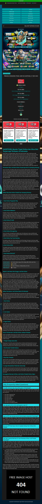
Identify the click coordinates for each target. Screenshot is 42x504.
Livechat (34, 3)
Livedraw (30, 9)
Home (11, 9)
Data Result (30, 13)
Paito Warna (11, 18)
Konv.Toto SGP (30, 18)
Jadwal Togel (11, 13)
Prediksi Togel (11, 11)
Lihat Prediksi (9, 140)
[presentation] (20, 143)
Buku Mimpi (11, 20)
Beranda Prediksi (6, 73)
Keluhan (11, 22)
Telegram (29, 3)
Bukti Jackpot (30, 20)
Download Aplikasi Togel (11, 3)
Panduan (30, 22)
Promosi (30, 11)
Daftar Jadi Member (21, 3)
